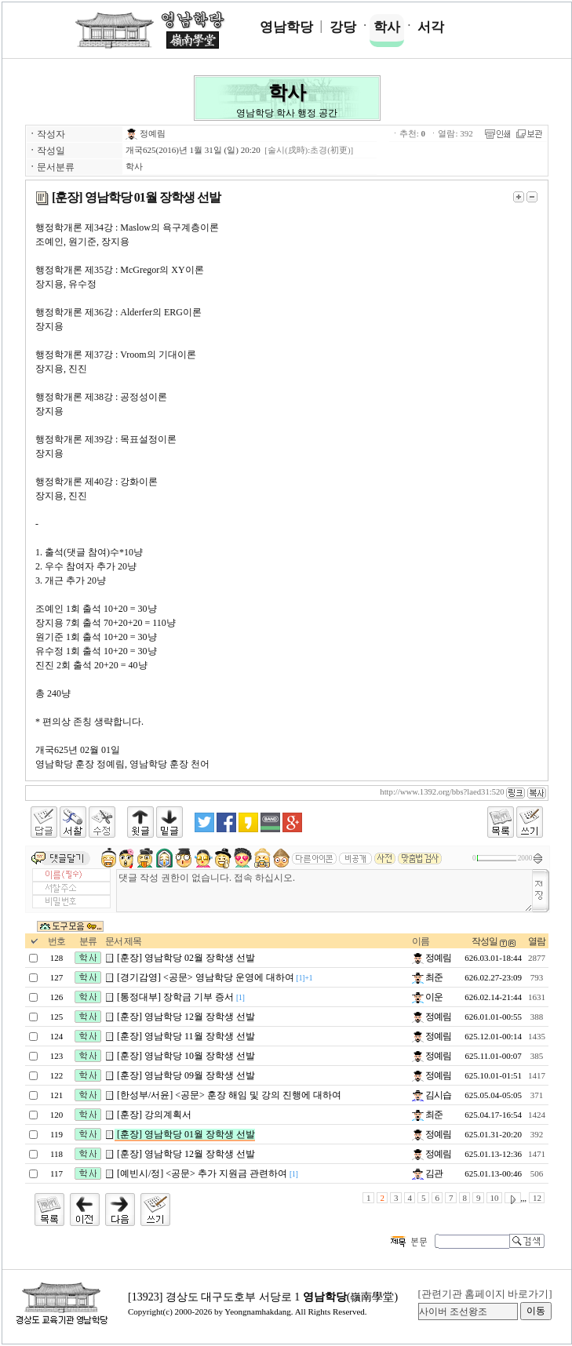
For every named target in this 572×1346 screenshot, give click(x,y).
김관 (427, 1173)
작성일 (484, 941)
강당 (343, 27)
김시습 (431, 1095)
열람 (536, 941)
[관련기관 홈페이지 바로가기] (484, 1294)
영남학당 (286, 27)
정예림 (146, 133)
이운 (427, 996)
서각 (430, 27)
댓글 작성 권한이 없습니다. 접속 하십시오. (324, 890)
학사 (386, 27)
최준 (427, 977)
